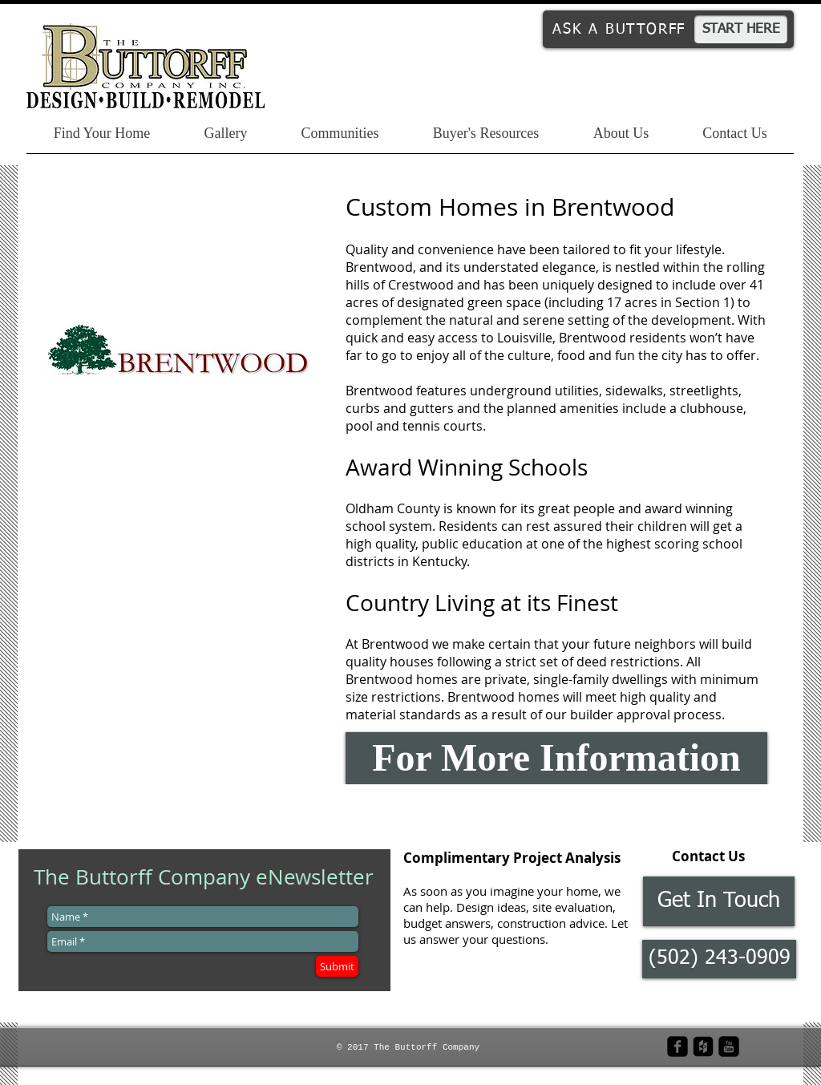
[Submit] (337, 966)
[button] (719, 959)
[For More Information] (556, 758)
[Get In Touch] (719, 901)
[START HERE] (740, 29)
